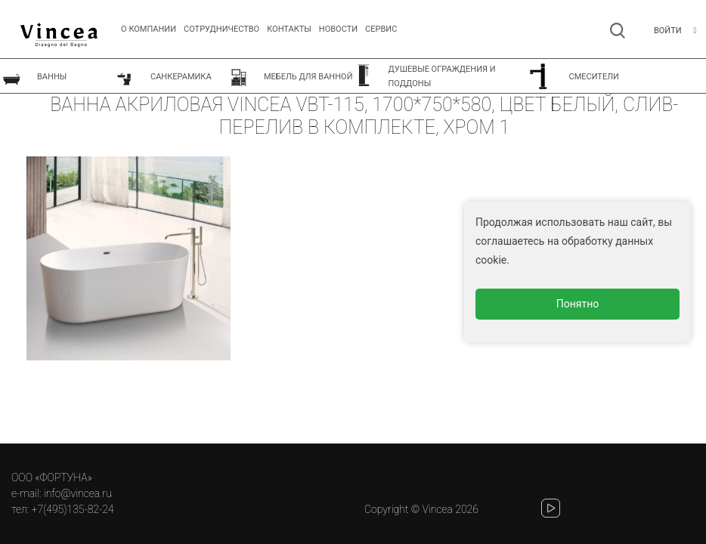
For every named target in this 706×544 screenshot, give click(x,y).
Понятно (577, 304)
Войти (668, 31)
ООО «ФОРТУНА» (51, 477)
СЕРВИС (381, 29)
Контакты (289, 29)
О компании (148, 29)
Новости (338, 29)
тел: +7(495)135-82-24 (62, 509)
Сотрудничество (221, 29)
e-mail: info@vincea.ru (61, 493)
